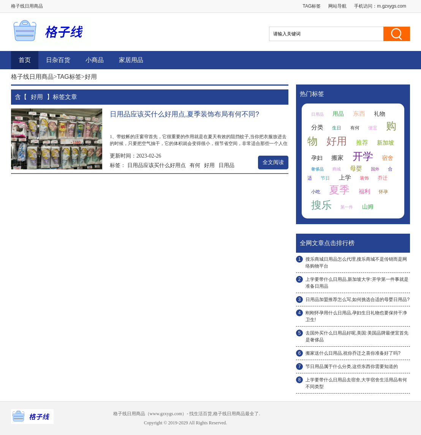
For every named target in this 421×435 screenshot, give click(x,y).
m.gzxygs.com (391, 6)
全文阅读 (273, 162)
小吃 (315, 191)
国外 (375, 169)
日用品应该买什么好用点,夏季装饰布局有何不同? (184, 114)
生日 (336, 128)
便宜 (372, 128)
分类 (317, 127)
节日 (325, 178)
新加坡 (385, 143)
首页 (25, 60)
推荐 (362, 142)
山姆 (368, 207)
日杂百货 (58, 60)
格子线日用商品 (32, 76)
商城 (336, 169)
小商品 (94, 60)
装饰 (364, 178)
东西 (359, 113)
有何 (195, 165)
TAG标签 (312, 6)
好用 (209, 165)
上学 (345, 177)
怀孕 (383, 191)
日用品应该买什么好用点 (156, 165)
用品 (338, 114)
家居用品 (131, 60)
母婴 (356, 168)
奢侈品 (317, 169)
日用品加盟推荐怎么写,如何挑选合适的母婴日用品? (357, 299)
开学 (363, 156)
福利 (364, 191)
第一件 (346, 207)
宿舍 (387, 158)
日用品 (226, 165)
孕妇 (317, 158)
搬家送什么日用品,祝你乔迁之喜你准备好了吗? (352, 353)
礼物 (379, 114)
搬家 (337, 158)
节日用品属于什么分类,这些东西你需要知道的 (351, 366)
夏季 (339, 190)
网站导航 (337, 6)
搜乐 (321, 205)
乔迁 (383, 178)
